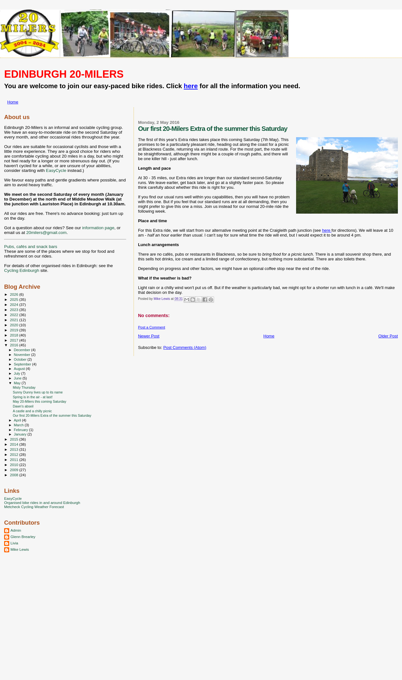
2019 (14, 330)
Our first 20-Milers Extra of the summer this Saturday (52, 415)
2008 (14, 475)
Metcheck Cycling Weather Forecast (34, 507)
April (18, 420)
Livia (14, 543)
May (18, 383)
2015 (14, 439)
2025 (14, 299)
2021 (14, 320)
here (191, 85)
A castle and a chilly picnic (32, 411)
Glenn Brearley (22, 537)
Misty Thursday (24, 387)
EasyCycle (56, 170)
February (21, 430)
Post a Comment (151, 327)
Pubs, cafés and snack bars (30, 246)
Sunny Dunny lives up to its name (38, 392)
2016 (14, 345)
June (18, 378)
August (20, 369)
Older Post (388, 336)
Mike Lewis (19, 549)
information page (98, 227)
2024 (14, 304)
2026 (14, 294)
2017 (14, 340)
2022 (14, 315)
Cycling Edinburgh (21, 270)
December (22, 350)
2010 (14, 465)
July (17, 373)
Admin (15, 530)
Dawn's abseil (23, 406)
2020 (14, 325)
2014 (14, 444)
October (21, 359)
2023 (14, 310)
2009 (14, 470)
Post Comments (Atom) (184, 347)
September (23, 364)
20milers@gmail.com (46, 232)
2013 (14, 449)
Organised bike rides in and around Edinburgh (42, 502)
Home (12, 102)
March (19, 425)
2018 (14, 335)
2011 (14, 459)
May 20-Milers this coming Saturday (39, 401)
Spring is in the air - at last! (32, 397)
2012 (14, 454)
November (22, 355)
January (21, 434)
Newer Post (148, 336)
